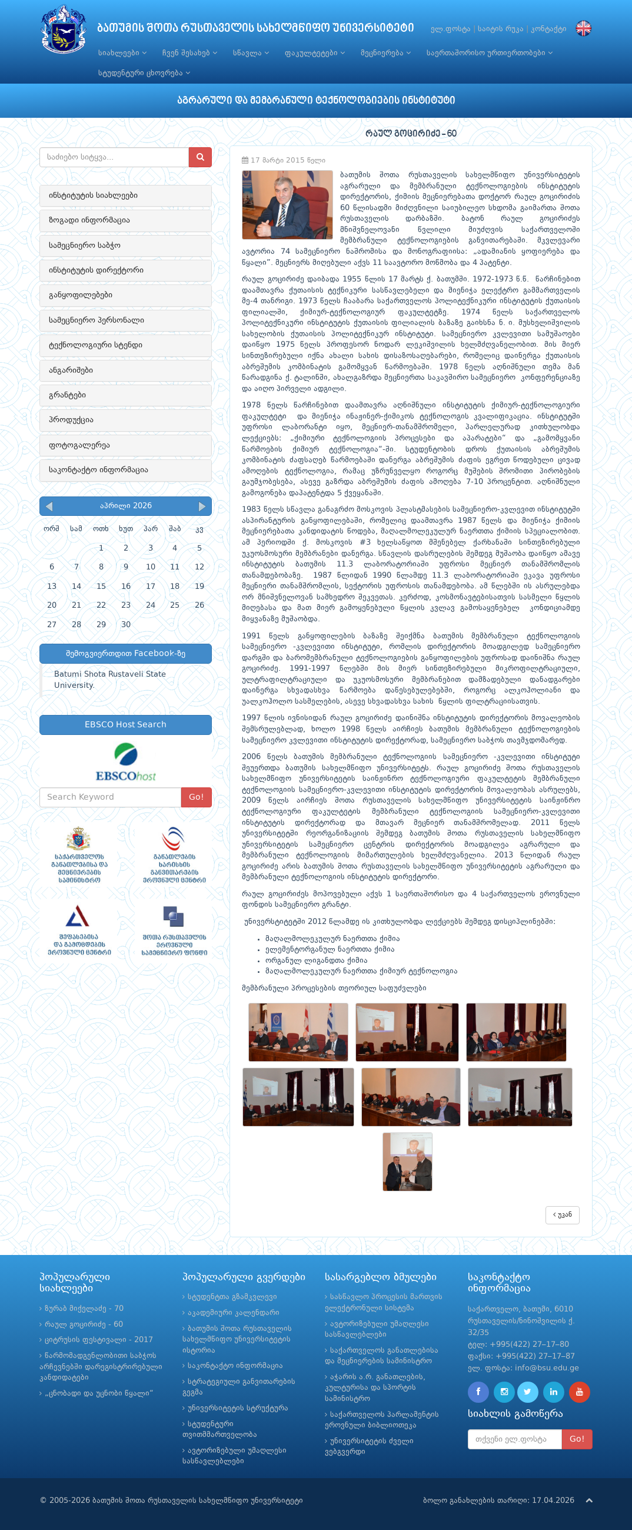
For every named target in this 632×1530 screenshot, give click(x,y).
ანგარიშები (71, 370)
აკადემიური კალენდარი (234, 1313)
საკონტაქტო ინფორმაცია (98, 470)
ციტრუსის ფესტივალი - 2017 (99, 1340)
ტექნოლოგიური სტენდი (95, 345)
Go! (196, 797)
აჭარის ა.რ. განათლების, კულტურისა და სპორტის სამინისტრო (375, 1388)
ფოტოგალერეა (79, 445)
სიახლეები (122, 53)
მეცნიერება (386, 53)
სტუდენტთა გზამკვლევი (232, 1297)
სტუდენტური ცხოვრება (144, 73)
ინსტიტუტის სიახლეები (93, 195)
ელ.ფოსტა (451, 29)
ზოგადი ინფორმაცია (89, 220)
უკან (562, 1214)
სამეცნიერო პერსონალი (96, 320)
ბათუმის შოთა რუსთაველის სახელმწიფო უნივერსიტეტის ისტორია (237, 1340)
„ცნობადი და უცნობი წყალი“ (99, 1393)
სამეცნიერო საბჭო (85, 245)
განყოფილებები (80, 295)
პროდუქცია (71, 420)
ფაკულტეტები (315, 53)
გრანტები (67, 395)
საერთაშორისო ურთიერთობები (490, 53)
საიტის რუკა (501, 29)
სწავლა (251, 53)
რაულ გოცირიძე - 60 (84, 1325)
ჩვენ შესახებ (189, 53)
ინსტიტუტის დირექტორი (96, 270)
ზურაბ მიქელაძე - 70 (84, 1309)
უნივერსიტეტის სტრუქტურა (238, 1408)
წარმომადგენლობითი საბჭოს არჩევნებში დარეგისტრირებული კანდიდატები (100, 1367)
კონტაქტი (549, 29)
